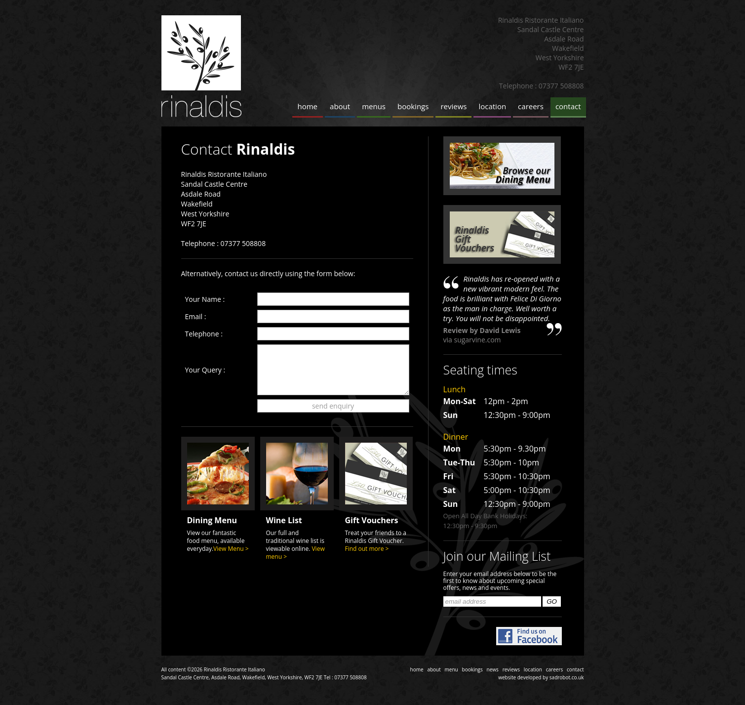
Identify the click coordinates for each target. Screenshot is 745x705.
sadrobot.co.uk (566, 677)
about (340, 106)
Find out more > (367, 548)
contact (568, 106)
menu (451, 669)
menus (374, 106)
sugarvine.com (477, 339)
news (493, 669)
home (308, 106)
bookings (413, 106)
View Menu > (231, 548)
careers (531, 106)
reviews (453, 106)
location (492, 106)
